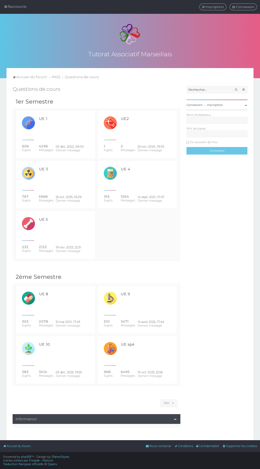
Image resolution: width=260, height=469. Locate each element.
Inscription (215, 104)
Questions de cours (36, 88)
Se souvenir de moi (203, 141)
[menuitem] (243, 6)
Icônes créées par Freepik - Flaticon (28, 460)
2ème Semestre (38, 276)
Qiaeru (52, 464)
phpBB (26, 457)
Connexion (194, 104)
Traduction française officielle (23, 464)
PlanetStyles (60, 457)
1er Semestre (34, 100)
